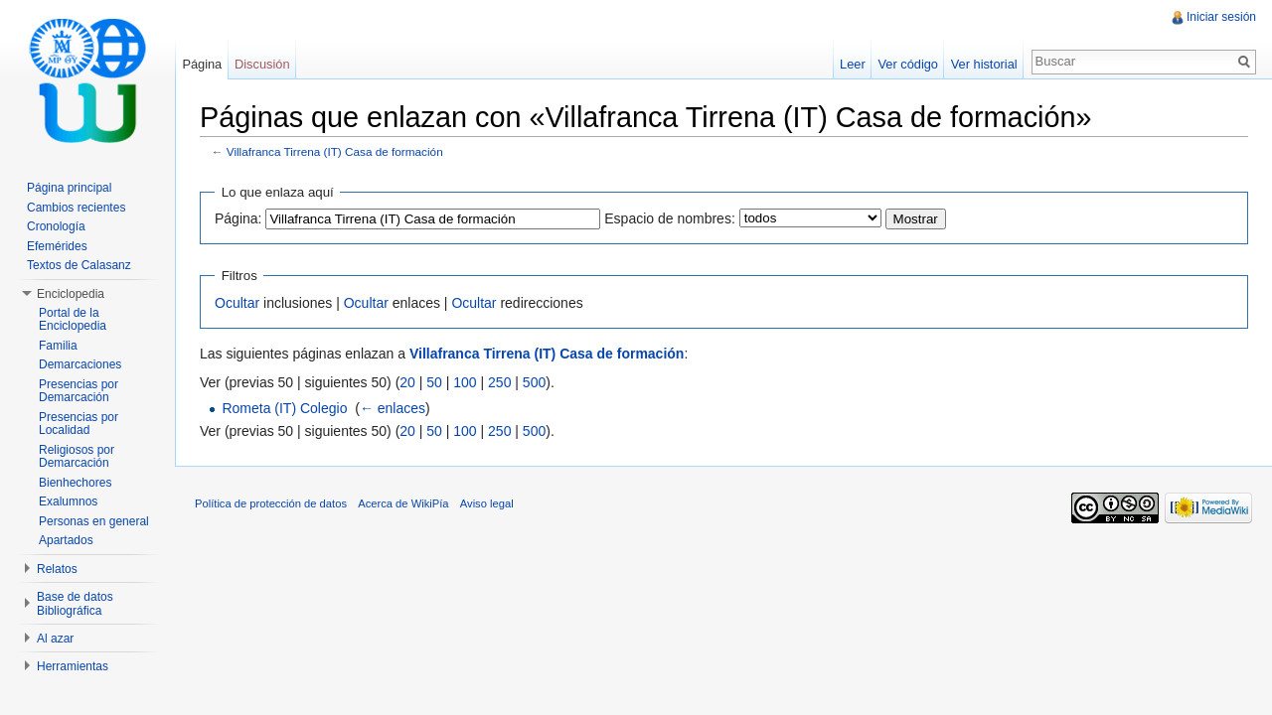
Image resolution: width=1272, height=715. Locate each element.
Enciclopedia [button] (70, 294)
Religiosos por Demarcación (76, 457)
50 (434, 382)
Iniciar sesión (1221, 17)
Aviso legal (487, 503)
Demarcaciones (80, 364)
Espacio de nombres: (669, 218)
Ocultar (237, 303)
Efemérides (57, 246)
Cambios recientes (76, 207)
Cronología (56, 226)
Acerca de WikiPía (403, 503)
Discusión (262, 64)
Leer (853, 64)
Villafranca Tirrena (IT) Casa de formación (335, 151)
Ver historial (984, 64)
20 (407, 382)
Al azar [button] (55, 638)
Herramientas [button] (72, 666)
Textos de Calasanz (79, 265)
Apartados (66, 540)
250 (499, 382)
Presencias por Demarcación (78, 391)
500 (534, 382)
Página (202, 64)
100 (464, 382)
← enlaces (392, 408)
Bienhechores (75, 483)
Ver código (907, 64)
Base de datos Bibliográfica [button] (75, 604)
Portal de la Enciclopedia (72, 320)
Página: (238, 218)
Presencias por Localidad (78, 424)
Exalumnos (68, 501)
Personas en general (94, 521)
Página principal (69, 188)
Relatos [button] (57, 569)
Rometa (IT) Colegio (284, 408)
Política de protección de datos (271, 503)
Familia (58, 346)
